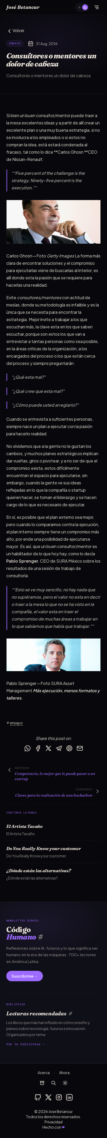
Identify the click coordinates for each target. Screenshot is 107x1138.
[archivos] (42, 1083)
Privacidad (53, 1121)
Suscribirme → (25, 976)
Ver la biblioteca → (25, 1044)
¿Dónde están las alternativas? (38, 870)
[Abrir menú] (96, 7)
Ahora (64, 1072)
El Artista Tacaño (24, 826)
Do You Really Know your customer (43, 848)
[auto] (82, 7)
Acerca (44, 1072)
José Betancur (23, 7)
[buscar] (53, 1083)
